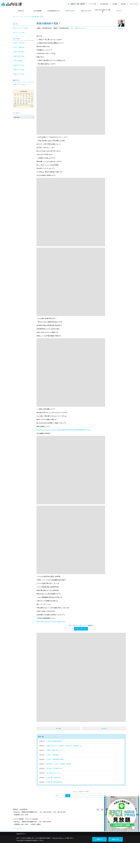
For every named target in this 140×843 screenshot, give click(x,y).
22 (23, 102)
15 (23, 100)
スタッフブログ (133, 4)
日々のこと (82, 28)
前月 (15, 106)
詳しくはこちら (82, 628)
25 (32, 102)
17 (29, 100)
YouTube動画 (37, 10)
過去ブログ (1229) (19, 84)
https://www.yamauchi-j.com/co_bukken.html (51, 621)
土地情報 (114, 4)
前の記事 (58, 728)
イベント (119, 10)
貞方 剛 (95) (18, 60)
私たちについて (86, 10)
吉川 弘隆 (74, 28)
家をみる (21, 10)
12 (15, 100)
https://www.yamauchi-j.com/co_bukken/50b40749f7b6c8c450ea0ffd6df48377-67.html (64, 430)
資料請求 (123, 4)
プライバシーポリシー (58, 838)
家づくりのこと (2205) (21, 28)
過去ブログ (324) (19, 69)
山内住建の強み (104, 4)
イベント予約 (92, 4)
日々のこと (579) (19, 32)
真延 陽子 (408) (19, 56)
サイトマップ (18, 828)
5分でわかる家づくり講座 (102, 10)
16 (26, 100)
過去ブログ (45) (19, 65)
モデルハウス (70, 10)
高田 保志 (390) (19, 51)
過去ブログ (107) (19, 74)
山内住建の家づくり (53, 10)
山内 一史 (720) (19, 43)
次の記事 (103, 728)
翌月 (32, 106)
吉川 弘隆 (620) (19, 47)
